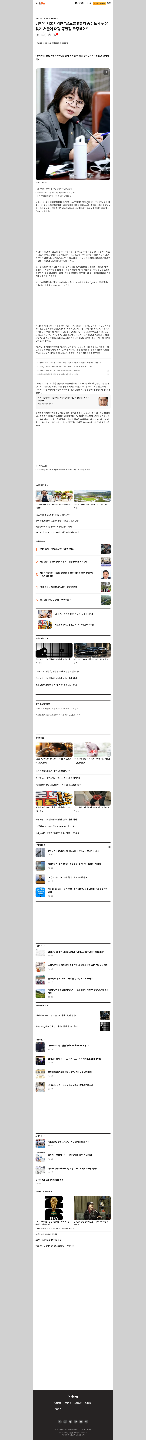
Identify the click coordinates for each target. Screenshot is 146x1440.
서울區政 (39, 1039)
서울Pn (38, 18)
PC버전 (89, 1430)
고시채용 (39, 1136)
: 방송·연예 (44, 1191)
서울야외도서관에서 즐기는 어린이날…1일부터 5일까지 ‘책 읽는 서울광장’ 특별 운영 (70, 362)
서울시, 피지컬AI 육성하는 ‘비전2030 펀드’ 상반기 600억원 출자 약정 (65, 366)
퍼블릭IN (58, 1408)
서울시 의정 (54, 18)
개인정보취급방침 (72, 1430)
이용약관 (63, 1430)
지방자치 (45, 18)
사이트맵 (82, 1430)
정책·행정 (39, 845)
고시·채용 (88, 1403)
